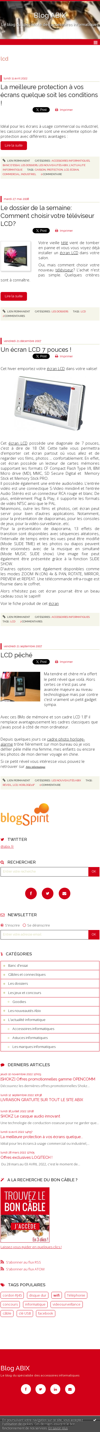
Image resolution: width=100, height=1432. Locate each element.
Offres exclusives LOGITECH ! (26, 1157)
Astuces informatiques (30, 1037)
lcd (66, 169)
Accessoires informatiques (33, 1028)
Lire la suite (13, 145)
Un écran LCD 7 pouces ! (36, 349)
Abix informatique (35, 766)
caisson (40, 169)
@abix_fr (7, 846)
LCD (83, 311)
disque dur (37, 1295)
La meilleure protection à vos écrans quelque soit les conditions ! (49, 95)
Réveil (7, 784)
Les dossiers (18, 983)
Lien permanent (16, 160)
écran (74, 169)
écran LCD (69, 252)
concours (10, 1304)
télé (64, 242)
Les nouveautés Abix (24, 1010)
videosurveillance (66, 1304)
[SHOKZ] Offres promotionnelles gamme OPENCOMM (48, 1079)
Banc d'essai (18, 965)
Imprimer (64, 109)
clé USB (25, 1313)
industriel (28, 174)
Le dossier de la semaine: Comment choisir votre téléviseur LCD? (47, 215)
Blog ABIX (50, 15)
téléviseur (64, 269)
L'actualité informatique (27, 1019)
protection (55, 169)
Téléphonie (76, 1295)
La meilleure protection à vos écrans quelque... (42, 1136)
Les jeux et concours (24, 992)
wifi (56, 1295)
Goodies (19, 1001)
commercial (11, 174)
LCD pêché (16, 655)
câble (7, 1313)
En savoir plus (58, 1428)
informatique (35, 1304)
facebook (45, 1313)
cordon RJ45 (12, 1295)
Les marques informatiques (34, 1046)
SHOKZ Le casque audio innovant (30, 1116)
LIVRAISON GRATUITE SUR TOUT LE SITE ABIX (42, 1099)
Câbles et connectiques (27, 974)
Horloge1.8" (27, 784)
